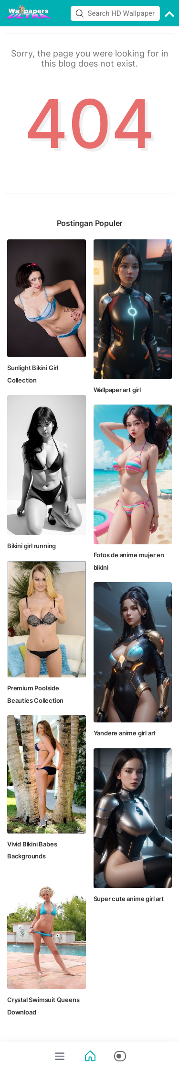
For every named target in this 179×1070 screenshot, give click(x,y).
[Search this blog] (115, 13)
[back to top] (169, 15)
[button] (120, 1056)
